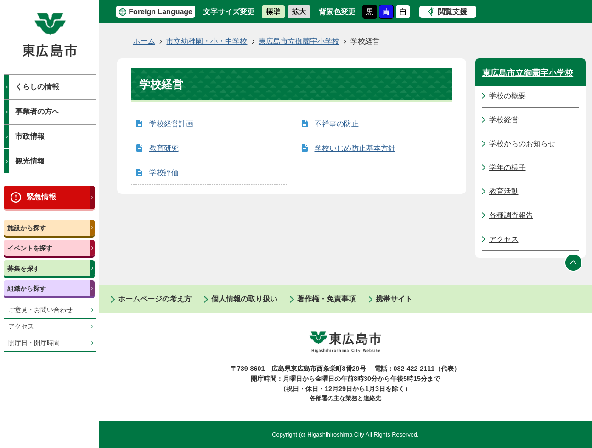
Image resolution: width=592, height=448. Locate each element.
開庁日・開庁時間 (34, 343)
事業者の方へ (37, 111)
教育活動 (504, 191)
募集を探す (23, 268)
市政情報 (30, 136)
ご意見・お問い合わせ (40, 309)
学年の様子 (507, 167)
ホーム (144, 41)
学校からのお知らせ (522, 143)
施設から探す (26, 228)
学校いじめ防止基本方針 (355, 148)
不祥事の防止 (337, 124)
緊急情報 (41, 197)
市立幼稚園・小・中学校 (206, 41)
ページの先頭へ (573, 262)
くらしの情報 (37, 87)
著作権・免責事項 (326, 299)
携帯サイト (394, 299)
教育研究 (164, 148)
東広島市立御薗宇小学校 (299, 41)
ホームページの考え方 (155, 299)
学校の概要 (507, 96)
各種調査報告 (511, 215)
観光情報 (30, 161)
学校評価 (164, 172)
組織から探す (26, 288)
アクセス (21, 326)
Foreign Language (160, 12)
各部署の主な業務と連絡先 (345, 398)
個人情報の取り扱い (244, 299)
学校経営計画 (171, 124)
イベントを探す (29, 248)
